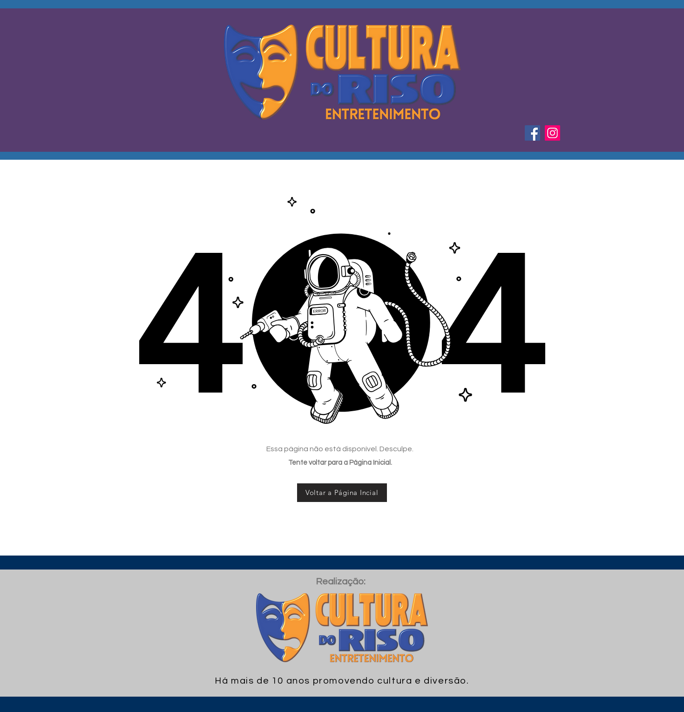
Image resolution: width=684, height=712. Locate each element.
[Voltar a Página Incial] (342, 492)
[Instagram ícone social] (552, 133)
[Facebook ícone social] (532, 133)
